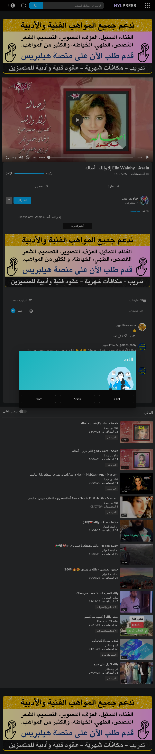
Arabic (77, 398)
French (38, 398)
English (117, 398)
